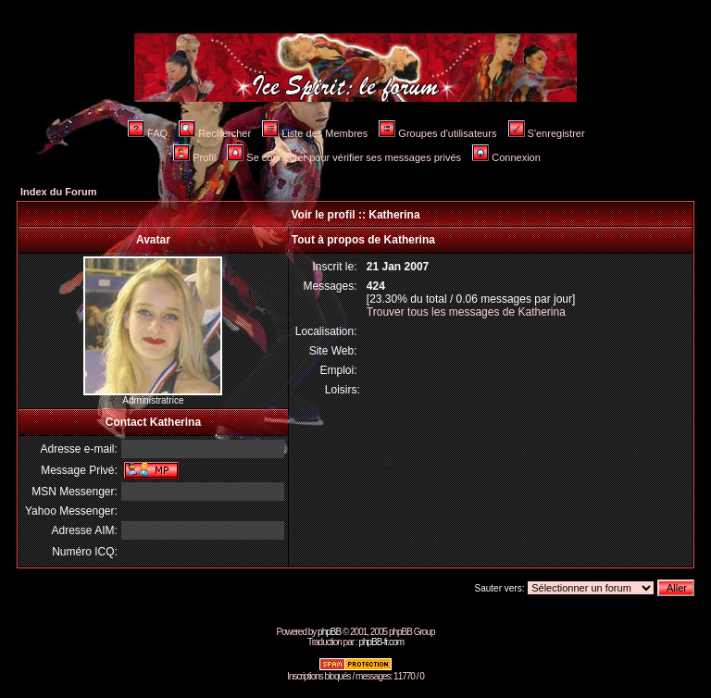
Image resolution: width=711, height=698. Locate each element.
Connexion (506, 157)
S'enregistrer (546, 133)
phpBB (329, 632)
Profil (194, 157)
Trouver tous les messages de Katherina (466, 311)
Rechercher (215, 133)
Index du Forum (58, 191)
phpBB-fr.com (381, 642)
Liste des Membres (315, 133)
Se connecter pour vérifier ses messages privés (344, 157)
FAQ (148, 133)
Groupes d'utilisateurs (437, 133)
